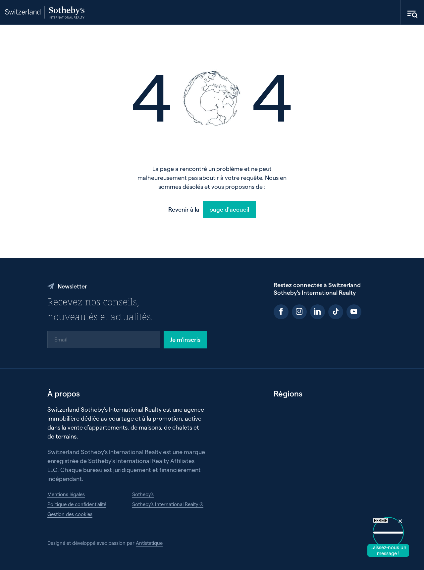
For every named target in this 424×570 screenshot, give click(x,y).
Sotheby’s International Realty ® (167, 504)
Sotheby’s (143, 494)
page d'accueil (229, 209)
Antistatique (149, 543)
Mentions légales (66, 494)
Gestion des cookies (69, 514)
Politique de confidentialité (76, 504)
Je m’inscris (185, 339)
